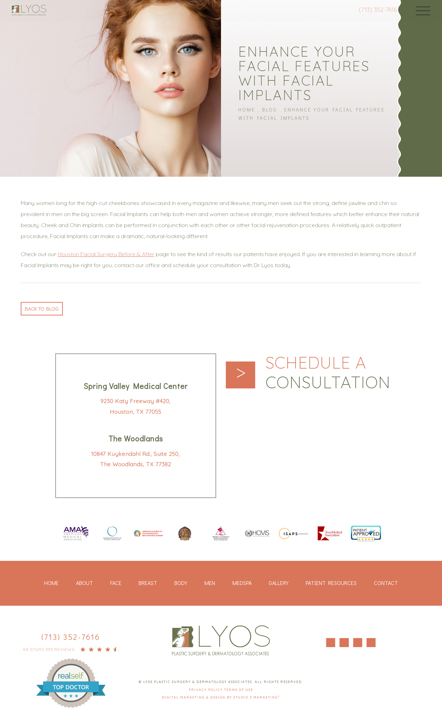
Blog (269, 109)
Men (209, 583)
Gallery (278, 583)
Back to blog (42, 307)
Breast (147, 583)
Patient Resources (331, 583)
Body (180, 583)
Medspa (242, 583)
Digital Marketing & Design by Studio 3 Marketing (221, 698)
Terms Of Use (238, 690)
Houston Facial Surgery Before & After (106, 253)
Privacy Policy (206, 690)
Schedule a (331, 373)
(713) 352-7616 (373, 9)
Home (246, 109)
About (84, 583)
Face (116, 583)
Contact (386, 583)
